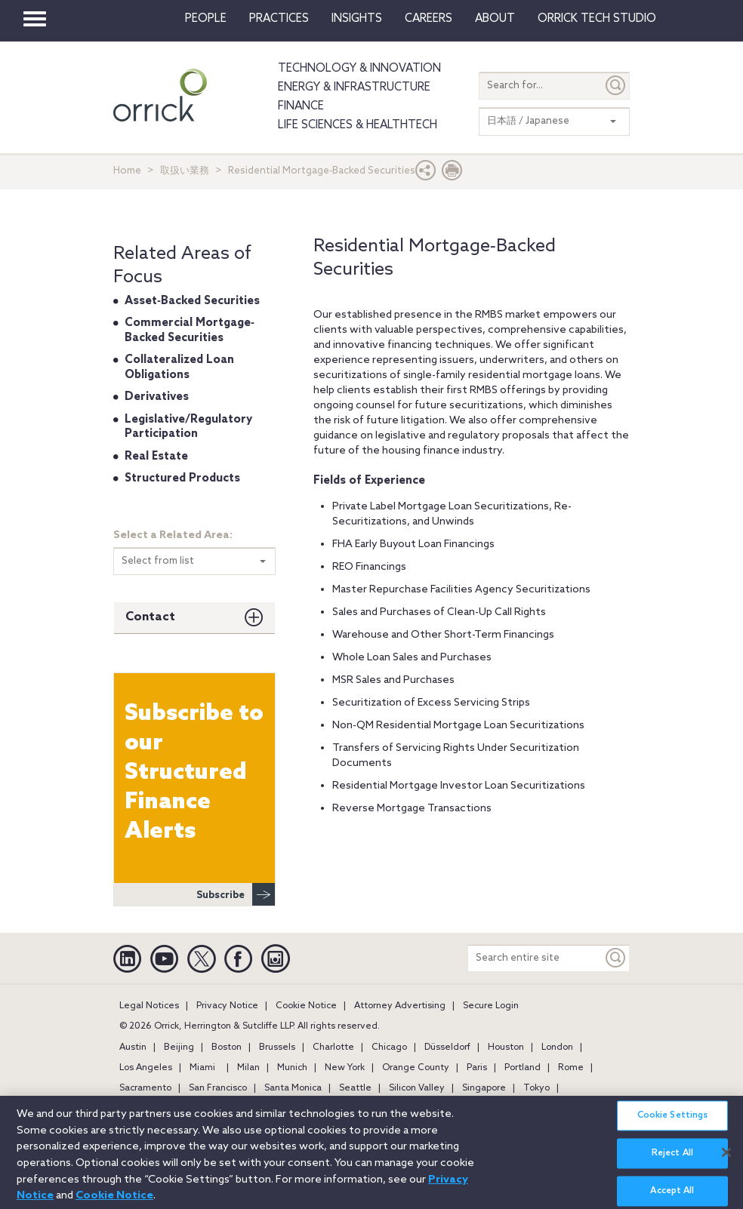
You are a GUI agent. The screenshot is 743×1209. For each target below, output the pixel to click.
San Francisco (218, 1088)
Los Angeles (145, 1068)
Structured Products (182, 478)
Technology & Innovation (359, 68)
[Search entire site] (535, 958)
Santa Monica (293, 1088)
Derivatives (157, 397)
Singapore (484, 1088)
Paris (477, 1068)
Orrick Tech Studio (597, 19)
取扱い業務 (184, 171)
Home (127, 171)
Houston (506, 1047)
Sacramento (145, 1088)
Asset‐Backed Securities (192, 301)
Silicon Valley (417, 1088)
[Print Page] (452, 174)
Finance (301, 106)
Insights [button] (356, 19)
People (206, 19)
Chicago (389, 1047)
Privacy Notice (227, 1006)
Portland (522, 1068)
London (557, 1047)
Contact (150, 617)
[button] (425, 174)
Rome (571, 1068)
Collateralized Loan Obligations (179, 367)
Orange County (415, 1068)
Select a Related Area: (173, 535)
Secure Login (491, 1006)
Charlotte (333, 1047)
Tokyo (536, 1088)
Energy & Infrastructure (354, 87)
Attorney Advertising (399, 1006)
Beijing (179, 1047)
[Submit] (616, 86)
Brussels (277, 1047)
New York (345, 1068)
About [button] (495, 19)
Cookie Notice (306, 1006)
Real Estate (156, 456)
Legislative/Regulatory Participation (188, 427)
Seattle (355, 1088)
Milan (248, 1068)
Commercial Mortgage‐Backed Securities (189, 330)
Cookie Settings (672, 1124)
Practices (279, 19)
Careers (428, 19)
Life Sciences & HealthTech (357, 125)
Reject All (672, 1162)
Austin (132, 1047)
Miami (202, 1068)
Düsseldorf (447, 1047)
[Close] (726, 1160)
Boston (226, 1047)
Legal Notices (149, 1006)
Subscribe (235, 894)
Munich (292, 1068)
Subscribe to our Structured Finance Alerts (194, 772)
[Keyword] (616, 958)
